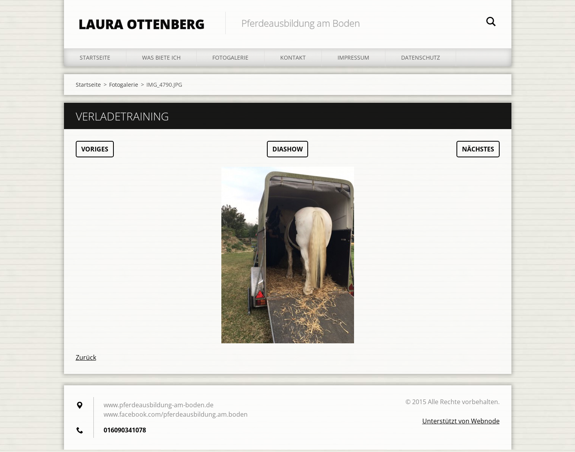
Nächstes (478, 151)
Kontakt (293, 59)
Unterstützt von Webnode (461, 423)
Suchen (491, 23)
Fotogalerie (230, 59)
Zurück (86, 359)
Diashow (287, 151)
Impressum (353, 59)
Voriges (94, 151)
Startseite (95, 59)
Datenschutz (420, 59)
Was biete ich (161, 59)
